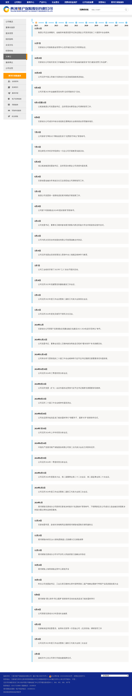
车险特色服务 (14, 110)
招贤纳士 (102, 2)
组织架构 (9, 39)
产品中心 (43, 2)
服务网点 (9, 62)
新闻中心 (30, 2)
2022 (66, 25)
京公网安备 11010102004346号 (60, 676)
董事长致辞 (10, 27)
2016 (126, 25)
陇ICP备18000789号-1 (40, 676)
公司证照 (9, 68)
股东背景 (9, 33)
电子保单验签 (15, 99)
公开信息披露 (87, 2)
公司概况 (9, 22)
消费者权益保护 (70, 2)
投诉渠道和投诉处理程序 (12, 692)
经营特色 (9, 51)
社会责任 (55, 2)
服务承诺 (13, 93)
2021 (76, 25)
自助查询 (13, 81)
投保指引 (13, 87)
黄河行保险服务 (117, 2)
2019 (96, 25)
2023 (56, 25)
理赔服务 (13, 105)
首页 (7, 2)
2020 (86, 25)
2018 (106, 25)
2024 (46, 25)
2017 (116, 25)
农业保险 (13, 116)
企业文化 (9, 45)
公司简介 (18, 2)
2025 (36, 25)
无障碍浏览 (84, 10)
